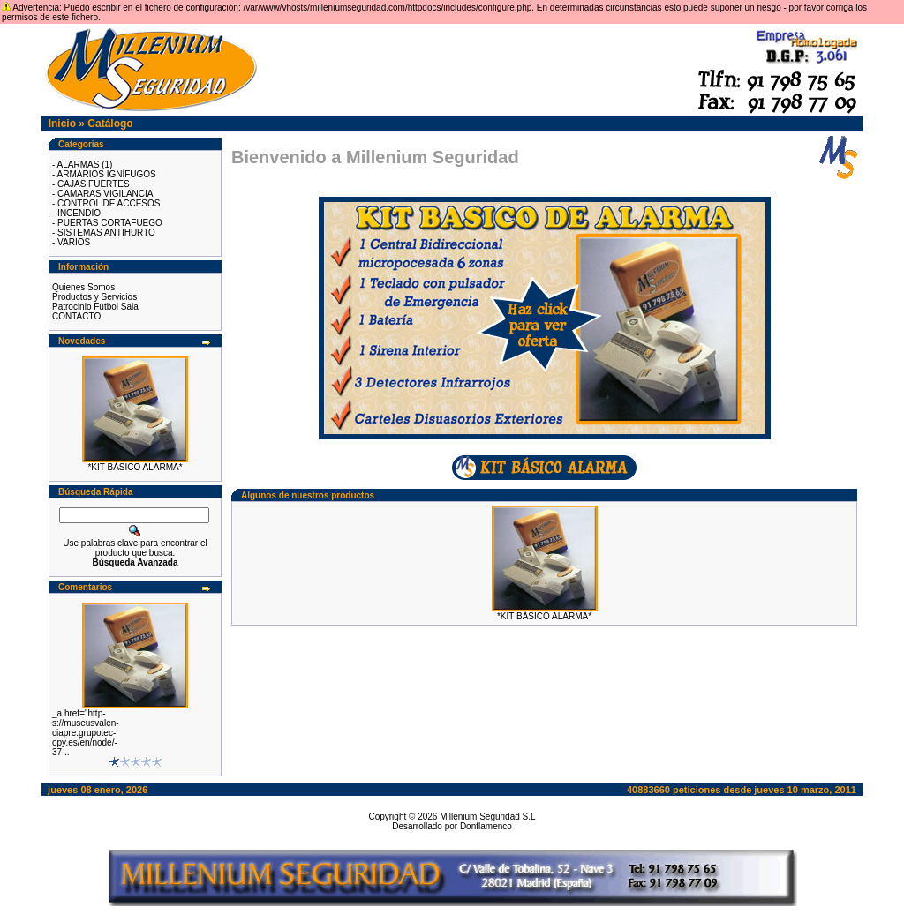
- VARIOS (71, 242)
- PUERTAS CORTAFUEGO (107, 223)
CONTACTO (76, 316)
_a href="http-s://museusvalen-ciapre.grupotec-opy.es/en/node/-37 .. (85, 732)
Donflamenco (486, 826)
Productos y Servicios (94, 297)
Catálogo (109, 123)
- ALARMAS (75, 164)
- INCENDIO (76, 213)
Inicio (62, 123)
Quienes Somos (83, 287)
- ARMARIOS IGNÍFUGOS (104, 174)
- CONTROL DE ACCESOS (106, 203)
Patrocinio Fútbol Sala (95, 306)
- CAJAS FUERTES (91, 184)
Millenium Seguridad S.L (487, 816)
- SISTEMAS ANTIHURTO (103, 232)
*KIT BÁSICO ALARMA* (134, 467)
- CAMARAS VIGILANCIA (102, 194)
